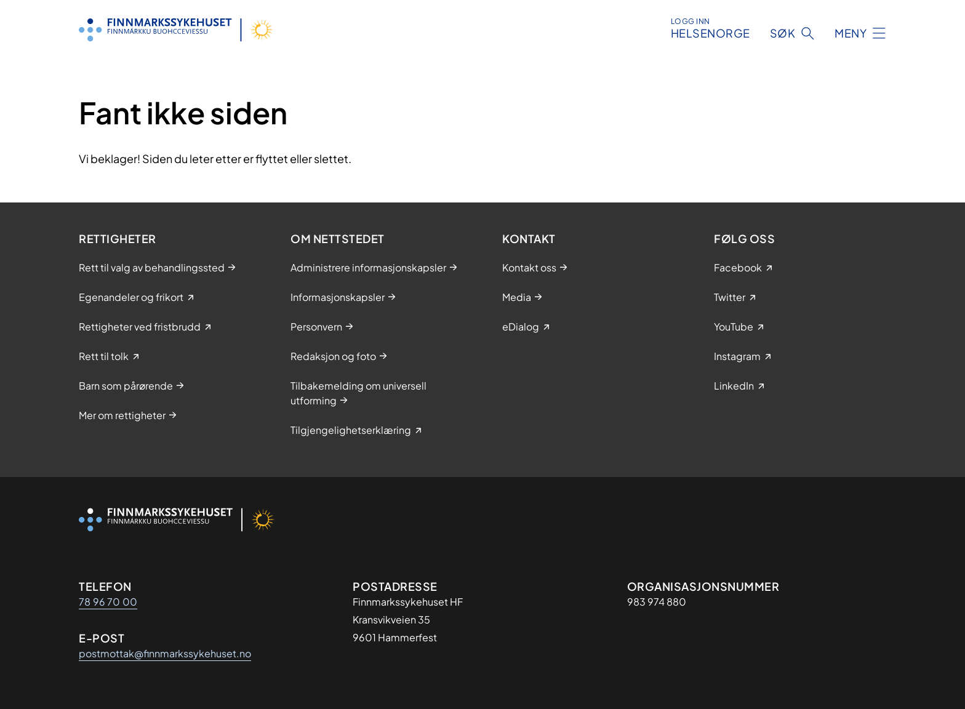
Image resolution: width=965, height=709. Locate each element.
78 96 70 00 (108, 601)
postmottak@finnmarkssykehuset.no (165, 653)
